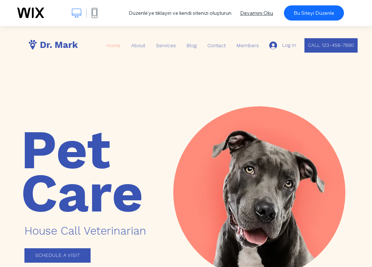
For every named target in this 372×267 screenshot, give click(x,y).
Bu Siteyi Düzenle (314, 13)
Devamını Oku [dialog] (256, 13)
